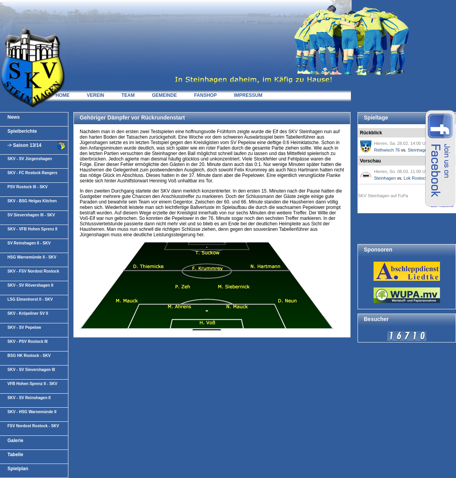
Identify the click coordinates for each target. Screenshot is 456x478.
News (13, 117)
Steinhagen (418, 150)
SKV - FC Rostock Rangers (32, 173)
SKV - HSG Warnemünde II (31, 412)
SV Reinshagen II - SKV (29, 243)
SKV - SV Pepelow (24, 327)
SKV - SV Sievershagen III (31, 369)
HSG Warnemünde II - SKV (31, 257)
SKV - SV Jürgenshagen (29, 159)
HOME (62, 95)
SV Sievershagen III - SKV (31, 215)
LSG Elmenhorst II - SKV (30, 299)
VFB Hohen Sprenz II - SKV (32, 384)
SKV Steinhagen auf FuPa (383, 195)
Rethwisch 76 (387, 150)
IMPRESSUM (248, 95)
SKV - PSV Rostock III (27, 341)
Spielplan (17, 468)
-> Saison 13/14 (24, 145)
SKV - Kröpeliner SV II (27, 313)
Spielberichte (22, 131)
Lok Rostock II (417, 178)
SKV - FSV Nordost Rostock (33, 271)
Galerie (15, 440)
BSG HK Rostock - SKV (29, 355)
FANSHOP (205, 95)
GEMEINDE (164, 95)
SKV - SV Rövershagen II (30, 285)
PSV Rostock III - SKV (27, 187)
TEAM (128, 95)
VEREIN (95, 95)
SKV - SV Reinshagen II (29, 398)
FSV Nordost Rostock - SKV (33, 426)
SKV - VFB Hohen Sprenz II (32, 229)
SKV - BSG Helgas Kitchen (32, 201)
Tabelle (15, 454)
